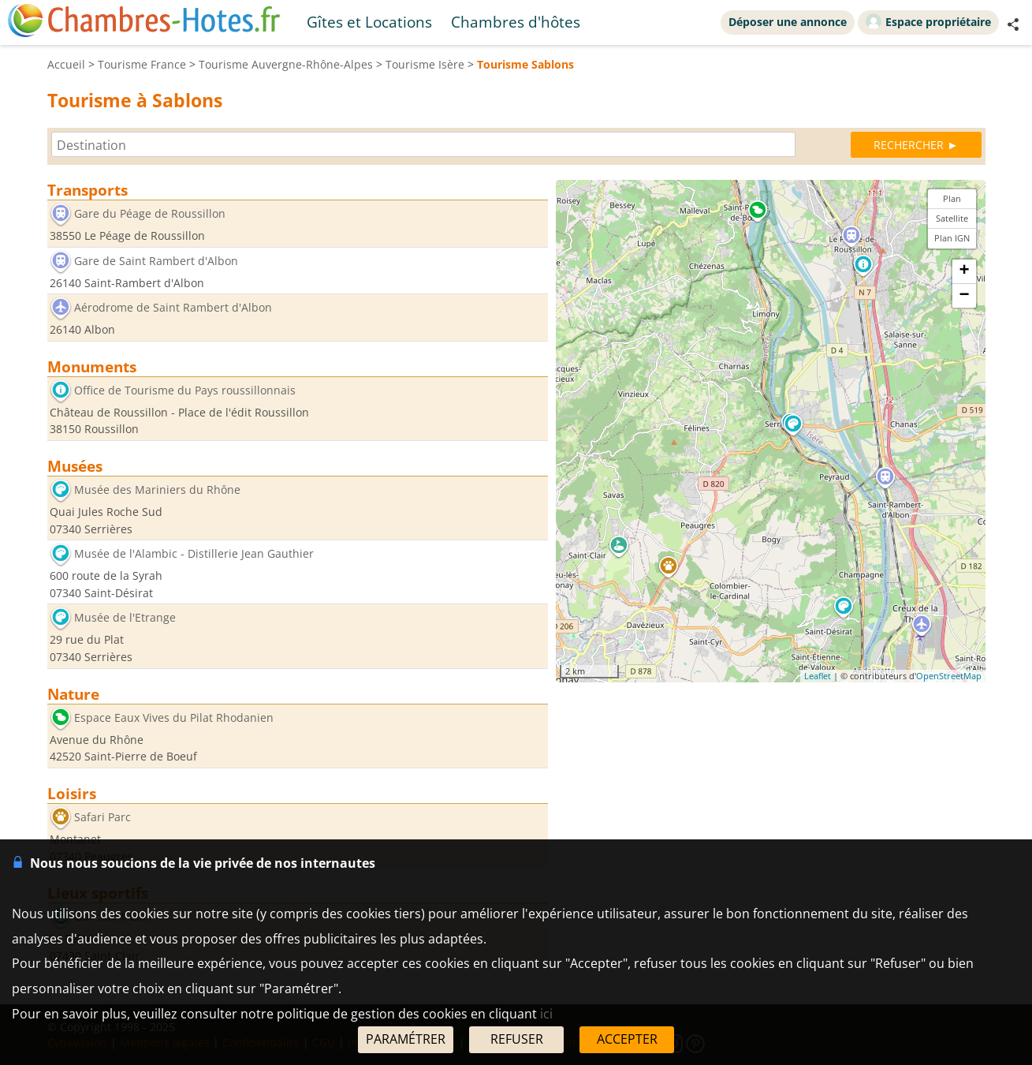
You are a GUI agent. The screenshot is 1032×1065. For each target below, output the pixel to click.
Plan (952, 198)
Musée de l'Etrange (125, 618)
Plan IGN (952, 238)
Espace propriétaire (928, 21)
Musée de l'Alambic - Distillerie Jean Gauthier (194, 554)
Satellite (952, 218)
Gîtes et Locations (369, 22)
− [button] (964, 296)
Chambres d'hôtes (515, 22)
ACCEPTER (627, 1039)
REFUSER (516, 1039)
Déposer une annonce (787, 21)
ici (546, 1013)
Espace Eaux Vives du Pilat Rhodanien (174, 717)
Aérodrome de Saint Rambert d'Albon (173, 308)
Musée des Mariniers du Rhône (157, 489)
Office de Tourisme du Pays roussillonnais (185, 390)
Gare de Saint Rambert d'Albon (156, 260)
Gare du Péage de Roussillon (149, 213)
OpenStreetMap (949, 676)
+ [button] (964, 271)
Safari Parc (102, 816)
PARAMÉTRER (405, 1039)
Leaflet (817, 676)
